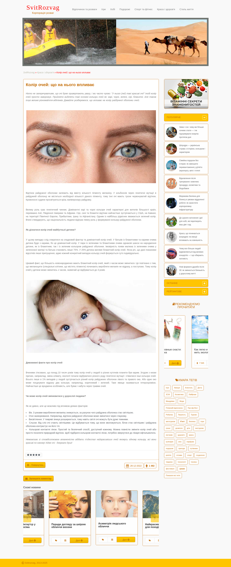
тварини (169, 462)
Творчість (182, 415)
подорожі (169, 448)
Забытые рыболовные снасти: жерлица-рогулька (185, 351)
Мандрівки (170, 401)
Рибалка (169, 415)
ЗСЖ (168, 394)
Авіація (177, 388)
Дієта (200, 388)
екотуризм (199, 428)
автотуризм (170, 421)
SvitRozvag (29, 72)
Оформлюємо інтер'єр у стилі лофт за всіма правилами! (41, 527)
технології (182, 462)
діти (188, 428)
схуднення (200, 455)
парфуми (190, 442)
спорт (189, 455)
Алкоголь (189, 388)
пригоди (181, 448)
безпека (192, 421)
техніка (194, 462)
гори (202, 421)
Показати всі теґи (173, 475)
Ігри (167, 388)
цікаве (182, 469)
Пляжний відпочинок (174, 408)
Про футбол (192, 408)
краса (191, 435)
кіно (179, 442)
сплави (179, 455)
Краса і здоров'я (45, 72)
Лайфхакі (192, 394)
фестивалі (170, 469)
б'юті (182, 421)
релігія (168, 455)
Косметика (179, 394)
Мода (182, 401)
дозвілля (179, 428)
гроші (168, 428)
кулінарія (169, 442)
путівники (194, 448)
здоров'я (181, 435)
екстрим (169, 435)
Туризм (194, 415)
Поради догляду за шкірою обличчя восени (90, 526)
